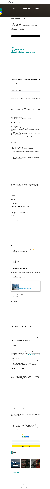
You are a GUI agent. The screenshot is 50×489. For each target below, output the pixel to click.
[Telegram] (25, 436)
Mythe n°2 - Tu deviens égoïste (15, 40)
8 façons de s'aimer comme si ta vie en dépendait (17, 43)
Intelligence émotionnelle (26, 474)
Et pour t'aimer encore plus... (15, 53)
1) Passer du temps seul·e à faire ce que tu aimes (17, 44)
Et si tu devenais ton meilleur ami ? (15, 42)
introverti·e (15, 274)
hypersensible (16, 275)
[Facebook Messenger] (22, 436)
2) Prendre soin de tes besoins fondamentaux (17, 45)
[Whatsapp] (24, 436)
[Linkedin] (28, 436)
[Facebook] (27, 436)
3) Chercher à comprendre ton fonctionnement (17, 46)
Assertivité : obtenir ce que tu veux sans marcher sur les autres (15, 462)
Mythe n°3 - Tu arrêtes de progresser (16, 41)
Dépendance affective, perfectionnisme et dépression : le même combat (20, 37)
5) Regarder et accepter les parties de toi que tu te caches (18, 48)
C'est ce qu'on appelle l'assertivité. (15, 374)
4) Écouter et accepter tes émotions (16, 47)
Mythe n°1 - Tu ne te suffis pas (15, 39)
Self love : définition (13, 38)
